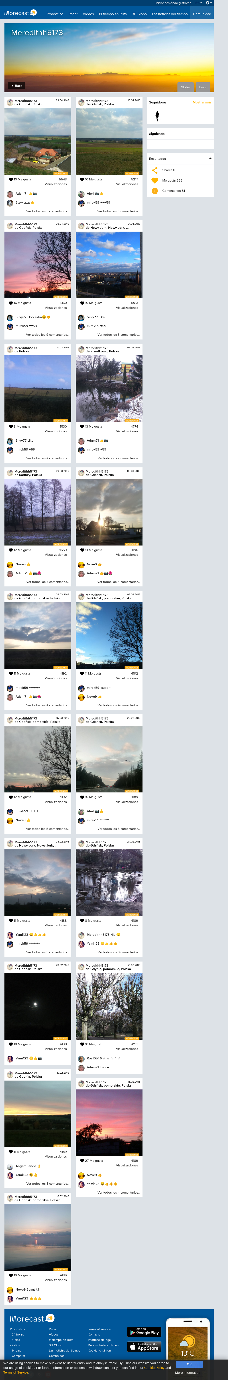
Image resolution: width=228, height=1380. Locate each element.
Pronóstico (55, 14)
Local (203, 87)
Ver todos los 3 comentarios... (47, 211)
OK (189, 1364)
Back (17, 85)
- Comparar (17, 1356)
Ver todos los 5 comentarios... (47, 828)
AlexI (90, 193)
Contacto (94, 1334)
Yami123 (22, 934)
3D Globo (139, 14)
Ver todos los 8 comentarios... (118, 582)
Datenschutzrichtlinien (103, 1345)
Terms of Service (15, 1372)
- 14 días (15, 1350)
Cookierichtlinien (99, 1350)
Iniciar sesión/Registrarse (173, 3)
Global (185, 87)
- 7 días (15, 1345)
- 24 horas (17, 1334)
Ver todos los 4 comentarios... (47, 458)
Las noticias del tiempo (170, 14)
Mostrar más (202, 102)
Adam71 (22, 193)
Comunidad (202, 14)
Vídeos (88, 14)
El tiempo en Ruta (113, 14)
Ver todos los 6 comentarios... (118, 211)
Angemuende (26, 1166)
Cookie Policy (154, 1368)
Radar (73, 14)
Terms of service (99, 1329)
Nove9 (21, 564)
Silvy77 (21, 317)
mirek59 (22, 326)
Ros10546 (94, 1058)
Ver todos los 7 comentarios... (47, 582)
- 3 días (15, 1340)
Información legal (99, 1340)
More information (187, 1372)
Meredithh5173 (25, 101)
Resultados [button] (157, 158)
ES (198, 3)
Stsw (19, 202)
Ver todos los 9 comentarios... (47, 334)
